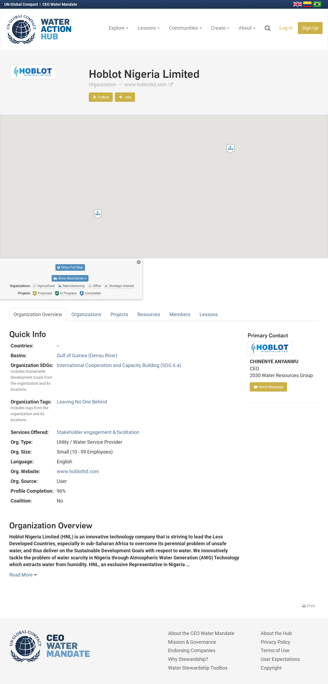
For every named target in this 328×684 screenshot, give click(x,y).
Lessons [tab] (209, 314)
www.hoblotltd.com (148, 84)
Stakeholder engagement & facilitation (98, 432)
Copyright (271, 668)
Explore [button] (118, 28)
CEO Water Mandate (59, 4)
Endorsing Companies (191, 650)
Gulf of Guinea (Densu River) (87, 355)
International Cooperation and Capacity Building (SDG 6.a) (119, 365)
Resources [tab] (148, 314)
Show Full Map (70, 267)
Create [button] (220, 28)
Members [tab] (179, 314)
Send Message (268, 387)
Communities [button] (185, 28)
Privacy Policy (275, 642)
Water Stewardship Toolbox (198, 668)
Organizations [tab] (86, 314)
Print (308, 606)
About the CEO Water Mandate (201, 633)
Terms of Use (275, 650)
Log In (286, 28)
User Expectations (280, 659)
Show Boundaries (70, 278)
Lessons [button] (149, 28)
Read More (23, 575)
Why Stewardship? (188, 659)
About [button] (247, 28)
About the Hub (276, 633)
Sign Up (310, 28)
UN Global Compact (21, 4)
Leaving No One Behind (82, 402)
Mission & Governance (192, 642)
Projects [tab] (119, 314)
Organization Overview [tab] (38, 314)
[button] (97, 214)
